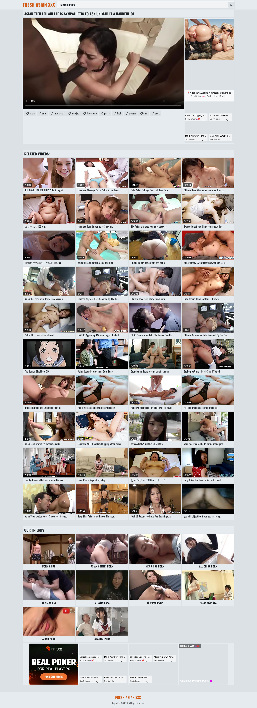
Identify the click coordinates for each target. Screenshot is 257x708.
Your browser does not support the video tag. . (103, 63)
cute (44, 113)
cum (145, 113)
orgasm (132, 113)
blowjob (75, 113)
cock (157, 113)
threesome (92, 113)
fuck (119, 113)
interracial (59, 113)
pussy (106, 113)
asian (32, 113)
